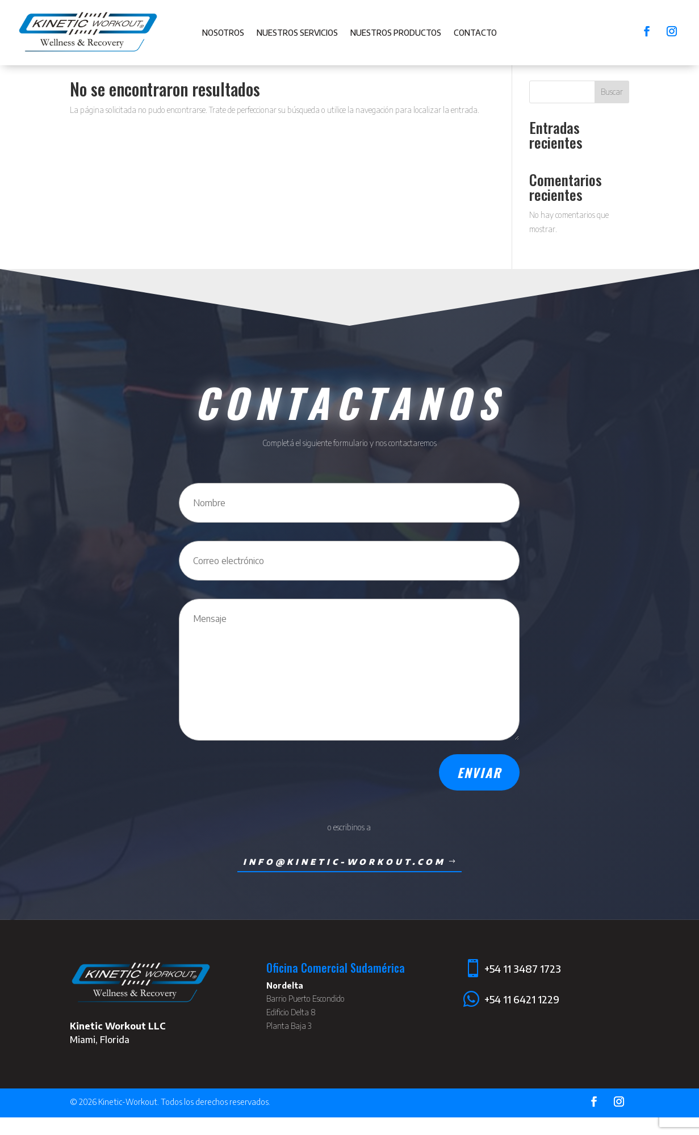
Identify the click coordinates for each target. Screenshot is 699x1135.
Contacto (475, 33)
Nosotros (223, 33)
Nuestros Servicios (297, 33)
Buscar (612, 110)
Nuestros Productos (395, 33)
